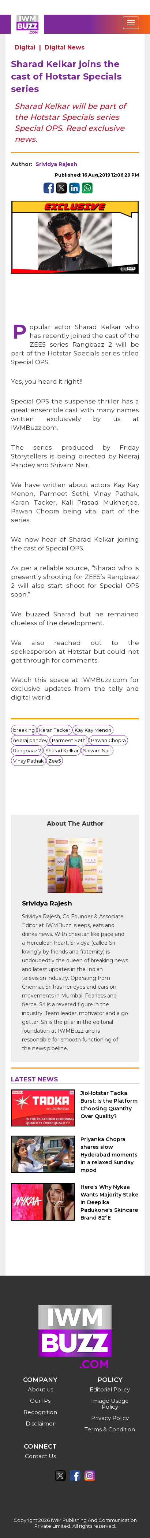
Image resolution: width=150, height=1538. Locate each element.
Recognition (40, 1412)
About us (40, 1389)
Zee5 (54, 761)
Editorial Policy (110, 1389)
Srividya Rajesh (56, 164)
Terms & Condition (110, 1429)
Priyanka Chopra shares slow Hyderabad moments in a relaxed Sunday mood (109, 1154)
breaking (24, 730)
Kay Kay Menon (93, 730)
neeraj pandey (30, 740)
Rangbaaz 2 (27, 750)
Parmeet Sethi (69, 740)
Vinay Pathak (28, 761)
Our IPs (40, 1400)
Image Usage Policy (110, 1403)
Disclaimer (40, 1423)
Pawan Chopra (108, 740)
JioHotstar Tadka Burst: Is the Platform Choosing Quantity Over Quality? (109, 1105)
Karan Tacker (54, 730)
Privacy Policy (110, 1418)
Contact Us (40, 1456)
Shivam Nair (97, 750)
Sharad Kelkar (62, 750)
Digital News (65, 47)
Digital (25, 47)
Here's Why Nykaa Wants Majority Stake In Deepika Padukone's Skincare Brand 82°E (109, 1202)
